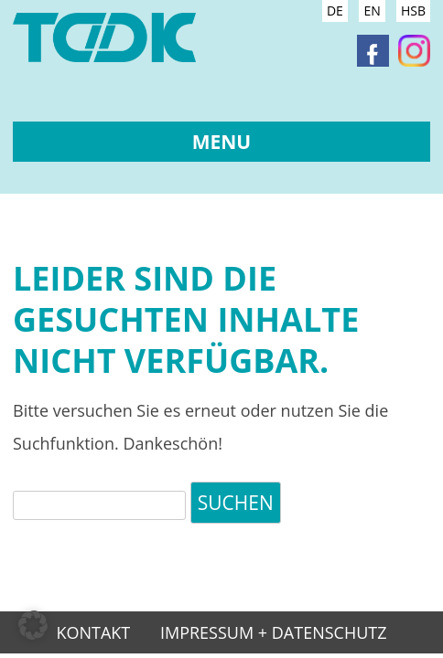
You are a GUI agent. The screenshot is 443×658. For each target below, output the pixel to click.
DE (335, 10)
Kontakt (93, 633)
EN (371, 10)
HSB (413, 10)
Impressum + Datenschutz (273, 633)
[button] (33, 625)
